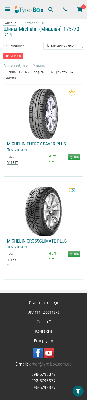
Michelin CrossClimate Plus (37, 241)
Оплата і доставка (44, 312)
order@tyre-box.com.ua (50, 364)
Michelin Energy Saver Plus (36, 144)
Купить (74, 157)
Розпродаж (43, 340)
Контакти (43, 331)
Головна (9, 23)
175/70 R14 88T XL (12, 259)
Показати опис (17, 149)
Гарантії (43, 321)
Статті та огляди (43, 302)
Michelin (15, 56)
